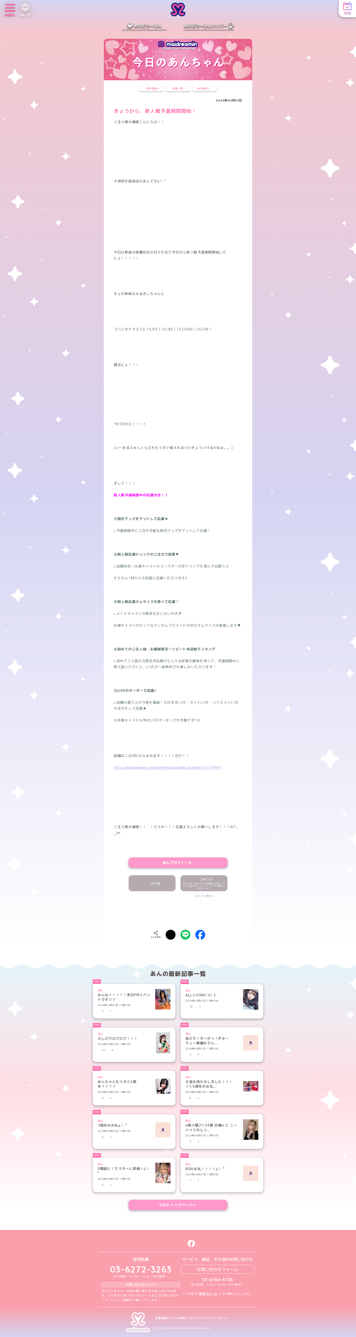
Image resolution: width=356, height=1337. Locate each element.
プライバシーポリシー (214, 1318)
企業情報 (161, 1318)
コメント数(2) (204, 896)
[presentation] (178, 912)
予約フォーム (208, 1294)
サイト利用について (183, 1318)
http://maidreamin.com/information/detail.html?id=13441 (168, 767)
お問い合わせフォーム (217, 1269)
